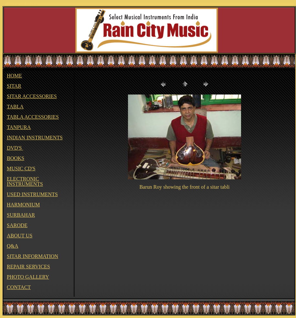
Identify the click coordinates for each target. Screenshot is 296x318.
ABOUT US (19, 235)
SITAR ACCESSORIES (32, 96)
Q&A (12, 246)
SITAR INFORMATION (32, 256)
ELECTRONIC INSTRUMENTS (25, 181)
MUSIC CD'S (21, 168)
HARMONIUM (23, 204)
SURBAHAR (21, 215)
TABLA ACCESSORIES (33, 117)
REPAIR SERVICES (28, 266)
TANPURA (19, 127)
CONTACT (19, 287)
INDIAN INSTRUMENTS (35, 137)
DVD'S (15, 148)
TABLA (15, 106)
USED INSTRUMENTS (32, 194)
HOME (14, 75)
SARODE (17, 225)
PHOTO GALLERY (28, 277)
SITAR (14, 86)
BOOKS (15, 158)
